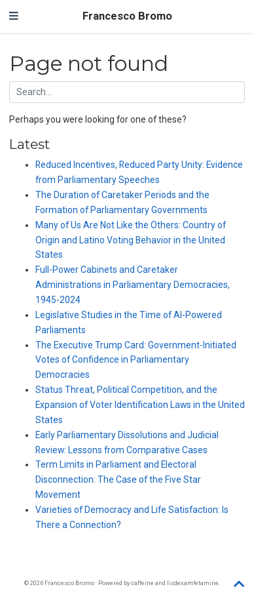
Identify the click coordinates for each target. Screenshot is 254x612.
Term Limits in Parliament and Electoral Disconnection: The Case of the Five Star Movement (118, 479)
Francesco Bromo (127, 16)
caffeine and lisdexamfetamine (175, 582)
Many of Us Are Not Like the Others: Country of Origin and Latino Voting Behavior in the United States (130, 240)
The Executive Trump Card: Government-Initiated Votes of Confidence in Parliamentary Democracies (135, 360)
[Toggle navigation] (13, 16)
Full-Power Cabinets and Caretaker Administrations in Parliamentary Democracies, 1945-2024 (132, 284)
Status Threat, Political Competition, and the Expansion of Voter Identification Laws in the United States (140, 404)
